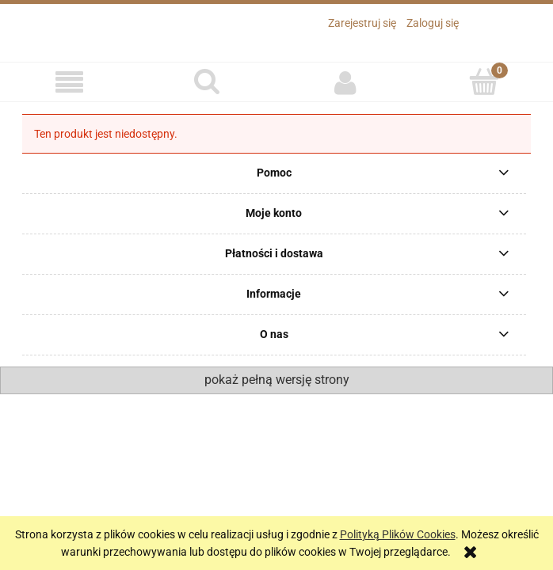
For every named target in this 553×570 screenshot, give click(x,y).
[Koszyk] (484, 82)
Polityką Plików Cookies (398, 534)
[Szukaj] (208, 82)
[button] (69, 83)
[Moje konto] (346, 82)
